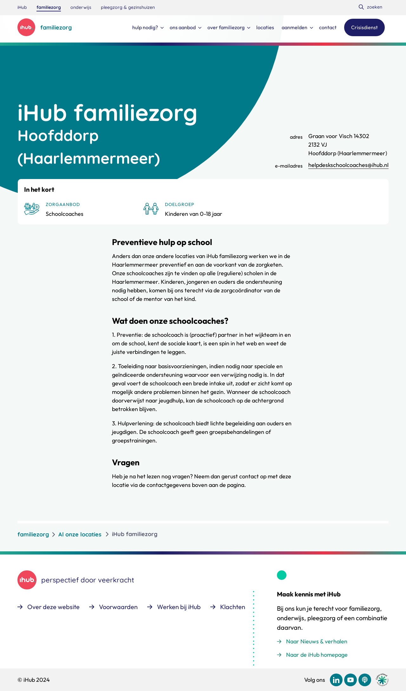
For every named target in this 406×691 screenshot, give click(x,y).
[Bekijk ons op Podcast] (364, 680)
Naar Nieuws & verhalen (316, 641)
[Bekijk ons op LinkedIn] (336, 680)
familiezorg (33, 534)
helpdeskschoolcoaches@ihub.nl (348, 165)
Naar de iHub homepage (317, 654)
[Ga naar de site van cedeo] (382, 679)
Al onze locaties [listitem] (80, 534)
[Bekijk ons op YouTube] (350, 680)
